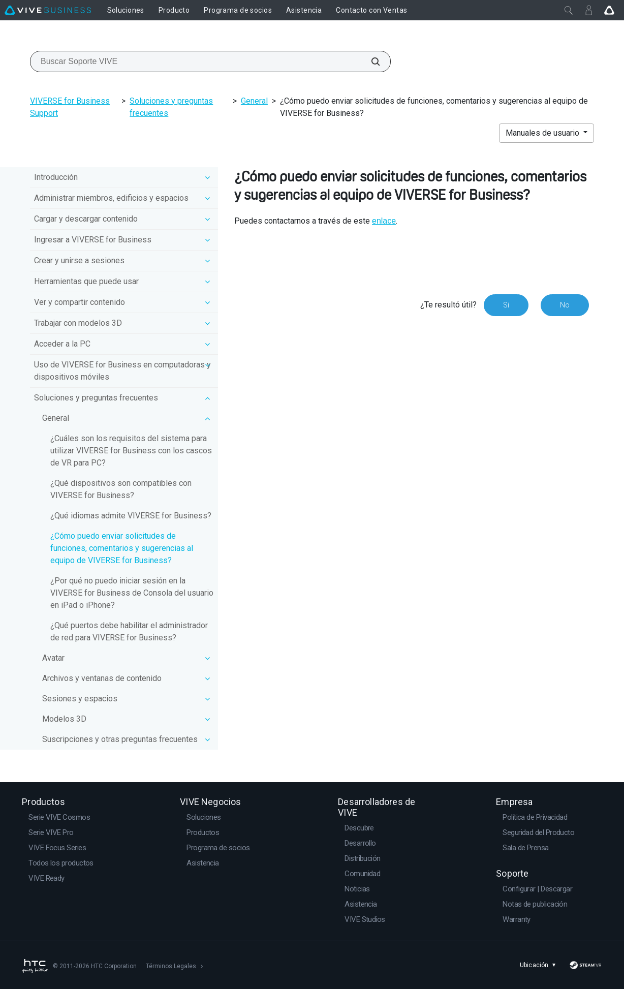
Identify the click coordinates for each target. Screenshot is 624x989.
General (254, 101)
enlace (384, 221)
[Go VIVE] (609, 10)
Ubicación (539, 965)
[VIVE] (48, 10)
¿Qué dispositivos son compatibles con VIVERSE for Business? (121, 489)
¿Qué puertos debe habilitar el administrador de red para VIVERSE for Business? (129, 631)
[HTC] (34, 966)
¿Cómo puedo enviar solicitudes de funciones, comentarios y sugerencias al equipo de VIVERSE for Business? (121, 548)
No (565, 305)
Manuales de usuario (543, 133)
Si (506, 305)
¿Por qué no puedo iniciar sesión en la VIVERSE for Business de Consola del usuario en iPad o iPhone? (131, 593)
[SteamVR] (585, 965)
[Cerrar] (568, 10)
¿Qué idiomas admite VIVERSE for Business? (130, 515)
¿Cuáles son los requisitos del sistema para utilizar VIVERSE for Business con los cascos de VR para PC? (131, 451)
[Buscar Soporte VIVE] (370, 61)
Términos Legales (171, 966)
